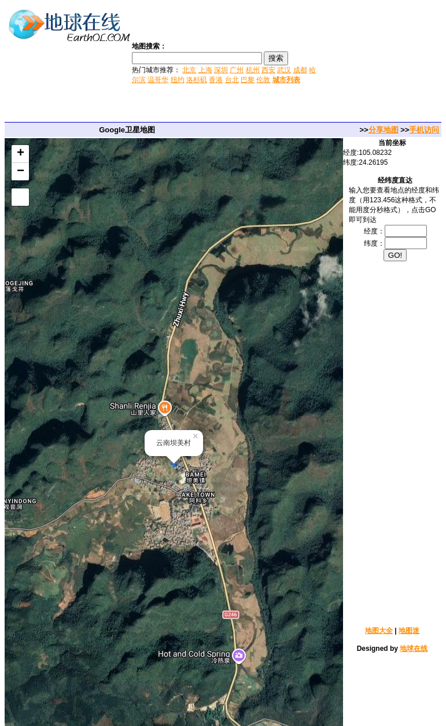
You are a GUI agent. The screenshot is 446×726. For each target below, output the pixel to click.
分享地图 (383, 129)
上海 (205, 70)
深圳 (221, 70)
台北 (232, 80)
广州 (237, 70)
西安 (268, 70)
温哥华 (158, 80)
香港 (216, 80)
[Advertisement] (382, 62)
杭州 (253, 70)
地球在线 (413, 648)
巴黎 (248, 80)
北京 (189, 70)
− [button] (20, 171)
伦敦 (263, 80)
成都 (300, 70)
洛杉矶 (196, 80)
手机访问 (424, 129)
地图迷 (409, 631)
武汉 (284, 70)
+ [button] (20, 153)
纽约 (178, 80)
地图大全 (379, 631)
